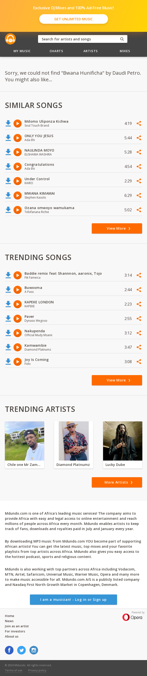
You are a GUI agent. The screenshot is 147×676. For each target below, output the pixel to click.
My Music (22, 51)
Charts (56, 51)
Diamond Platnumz (73, 464)
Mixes (125, 51)
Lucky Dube (115, 464)
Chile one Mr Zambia (24, 464)
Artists (90, 51)
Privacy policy (37, 670)
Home (9, 616)
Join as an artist (17, 626)
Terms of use (13, 670)
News (9, 621)
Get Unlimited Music (73, 19)
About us (11, 636)
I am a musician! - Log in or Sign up (73, 599)
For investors (15, 631)
